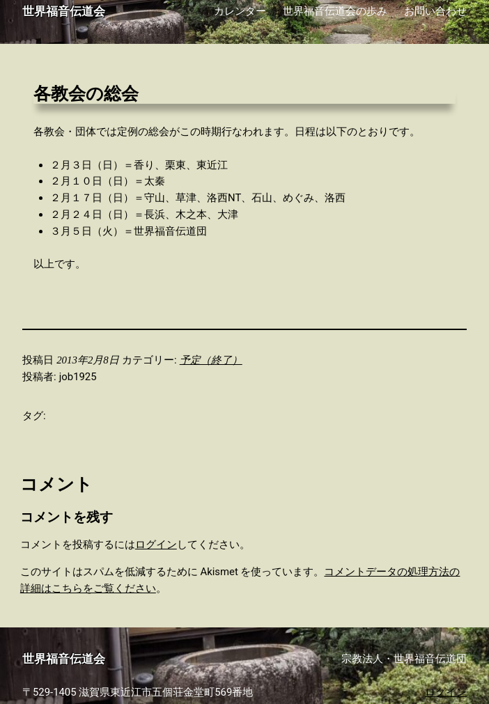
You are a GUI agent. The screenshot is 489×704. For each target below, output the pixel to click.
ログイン (156, 544)
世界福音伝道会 (63, 11)
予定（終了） (211, 360)
